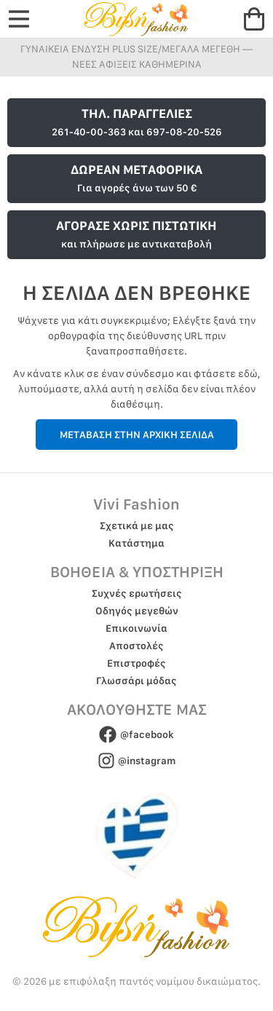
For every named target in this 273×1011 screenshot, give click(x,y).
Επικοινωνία (136, 628)
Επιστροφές (136, 663)
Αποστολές (136, 646)
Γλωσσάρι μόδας (136, 680)
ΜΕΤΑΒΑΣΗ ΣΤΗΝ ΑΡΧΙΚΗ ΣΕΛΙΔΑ (137, 434)
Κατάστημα (136, 543)
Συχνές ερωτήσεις (137, 593)
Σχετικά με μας (137, 525)
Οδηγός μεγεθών (136, 611)
